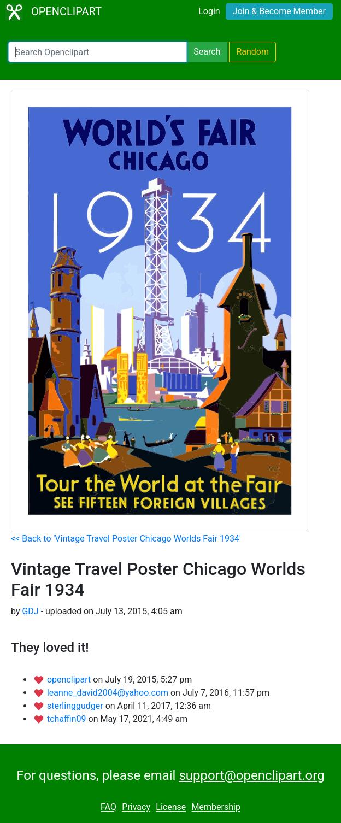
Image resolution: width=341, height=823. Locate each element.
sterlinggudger (76, 706)
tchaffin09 (68, 719)
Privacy (136, 807)
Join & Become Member (279, 11)
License (171, 807)
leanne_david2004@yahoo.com (108, 692)
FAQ (108, 807)
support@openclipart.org (251, 775)
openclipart (70, 679)
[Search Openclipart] (97, 52)
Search (206, 51)
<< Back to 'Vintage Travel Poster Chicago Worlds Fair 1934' (126, 538)
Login (209, 11)
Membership (216, 807)
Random (252, 51)
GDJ (30, 611)
